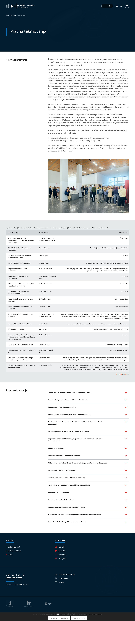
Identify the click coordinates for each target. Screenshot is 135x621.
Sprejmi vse (64, 618)
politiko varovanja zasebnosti (93, 614)
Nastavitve (53, 618)
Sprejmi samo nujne (79, 618)
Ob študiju (13, 15)
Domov (7, 15)
